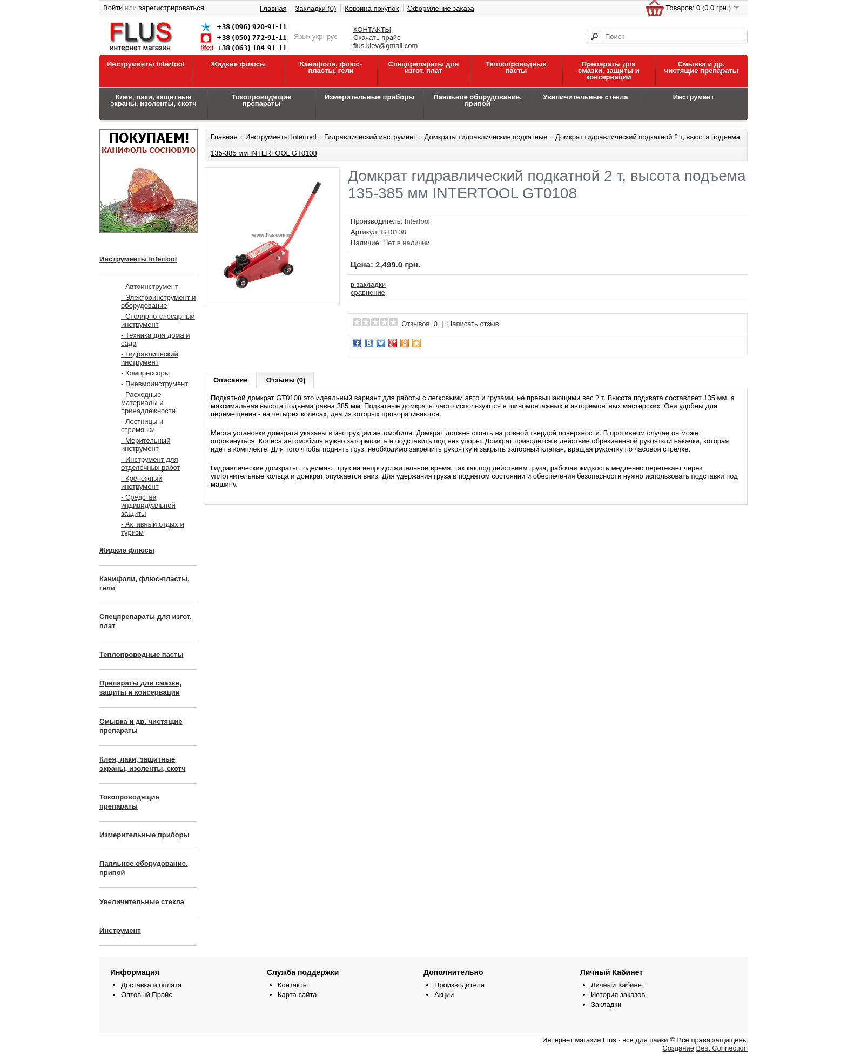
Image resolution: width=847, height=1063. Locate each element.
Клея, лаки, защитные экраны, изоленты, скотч (153, 100)
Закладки (606, 1004)
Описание (230, 380)
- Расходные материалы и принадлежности (148, 403)
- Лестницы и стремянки (142, 426)
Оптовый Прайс (146, 995)
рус (332, 36)
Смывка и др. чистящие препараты (701, 67)
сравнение (368, 292)
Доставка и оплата (151, 985)
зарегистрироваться (171, 8)
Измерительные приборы (370, 97)
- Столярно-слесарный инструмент (158, 320)
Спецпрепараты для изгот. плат (423, 67)
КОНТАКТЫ (372, 29)
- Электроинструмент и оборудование (158, 301)
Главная (273, 8)
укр (317, 36)
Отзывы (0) (286, 380)
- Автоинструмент (149, 286)
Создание (678, 1048)
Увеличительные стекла (585, 97)
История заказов (618, 995)
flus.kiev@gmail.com (385, 46)
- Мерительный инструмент (145, 444)
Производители (459, 985)
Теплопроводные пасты (516, 67)
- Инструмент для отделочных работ (150, 463)
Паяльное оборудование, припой (477, 100)
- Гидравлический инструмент (149, 358)
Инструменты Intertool (145, 64)
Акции (444, 995)
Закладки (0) (315, 8)
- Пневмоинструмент (154, 384)
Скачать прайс (377, 37)
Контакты (293, 985)
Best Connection (722, 1048)
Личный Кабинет (617, 985)
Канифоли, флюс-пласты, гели (331, 67)
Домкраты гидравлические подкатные (486, 137)
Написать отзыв (473, 324)
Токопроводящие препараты (262, 100)
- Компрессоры (145, 373)
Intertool (417, 221)
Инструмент (694, 97)
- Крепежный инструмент (142, 482)
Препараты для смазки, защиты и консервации (609, 70)
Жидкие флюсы (238, 64)
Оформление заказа (440, 8)
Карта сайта (297, 995)
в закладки (368, 284)
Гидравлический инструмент (370, 137)
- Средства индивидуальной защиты (148, 505)
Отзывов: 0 (419, 324)
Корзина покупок (372, 8)
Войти (113, 8)
